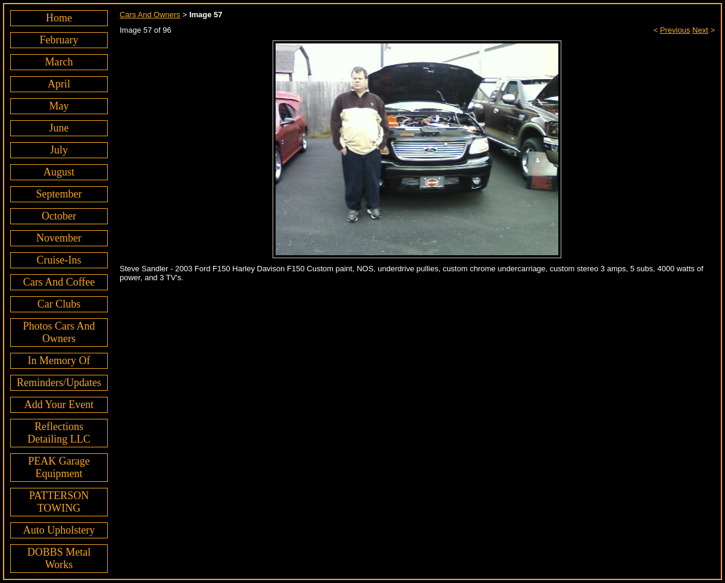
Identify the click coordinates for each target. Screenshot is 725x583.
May (58, 106)
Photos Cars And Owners (59, 332)
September (59, 194)
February (59, 40)
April (59, 84)
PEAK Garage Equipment (58, 467)
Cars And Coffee (59, 282)
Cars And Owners (150, 14)
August (58, 172)
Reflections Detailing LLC (58, 433)
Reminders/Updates (59, 382)
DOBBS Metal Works (59, 558)
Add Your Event (59, 404)
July (59, 150)
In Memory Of (59, 360)
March (59, 62)
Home (59, 18)
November (59, 238)
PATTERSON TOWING (59, 502)
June (58, 128)
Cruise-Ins (58, 260)
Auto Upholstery (59, 530)
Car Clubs (59, 304)
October (59, 216)
